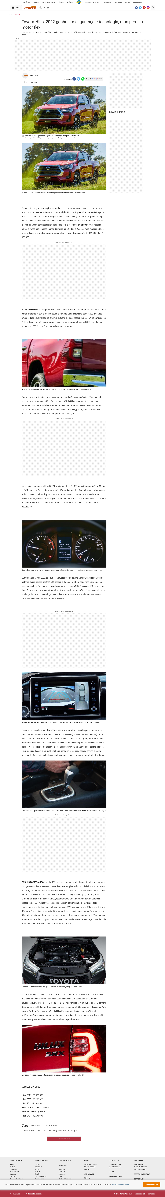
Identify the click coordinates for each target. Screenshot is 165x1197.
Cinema (37, 1169)
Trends (37, 1174)
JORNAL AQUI (137, 2)
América (62, 1169)
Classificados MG (90, 1164)
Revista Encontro (116, 1176)
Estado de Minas (16, 1161)
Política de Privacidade (34, 1194)
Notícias (26, 2)
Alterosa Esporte (140, 1169)
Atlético (62, 1172)
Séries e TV (38, 1167)
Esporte (36, 2)
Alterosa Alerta (139, 1164)
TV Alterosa (106, 2)
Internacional (14, 1172)
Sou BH (127, 2)
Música (37, 1172)
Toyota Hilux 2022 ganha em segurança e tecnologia (50, 1130)
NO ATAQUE (63, 1165)
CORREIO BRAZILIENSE (141, 1174)
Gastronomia (39, 1179)
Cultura (12, 1176)
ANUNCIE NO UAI (65, 1161)
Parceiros (118, 2)
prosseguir (152, 1184)
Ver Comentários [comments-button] (64, 1139)
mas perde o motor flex (44, 1125)
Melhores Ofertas (92, 2)
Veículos (61, 2)
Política (12, 1167)
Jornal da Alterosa (140, 1167)
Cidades (87, 1178)
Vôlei (61, 1176)
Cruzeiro (62, 1174)
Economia (13, 1169)
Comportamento (40, 1176)
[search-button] (153, 7)
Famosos (38, 1164)
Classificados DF (90, 1167)
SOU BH (111, 1172)
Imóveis (70, 2)
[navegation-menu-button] (16, 7)
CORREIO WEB (138, 1179)
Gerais (12, 1164)
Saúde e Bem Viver (16, 1179)
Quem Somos (15, 1194)
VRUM (86, 1161)
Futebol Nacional (65, 1179)
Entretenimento (48, 2)
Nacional (13, 1174)
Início (10, 14)
